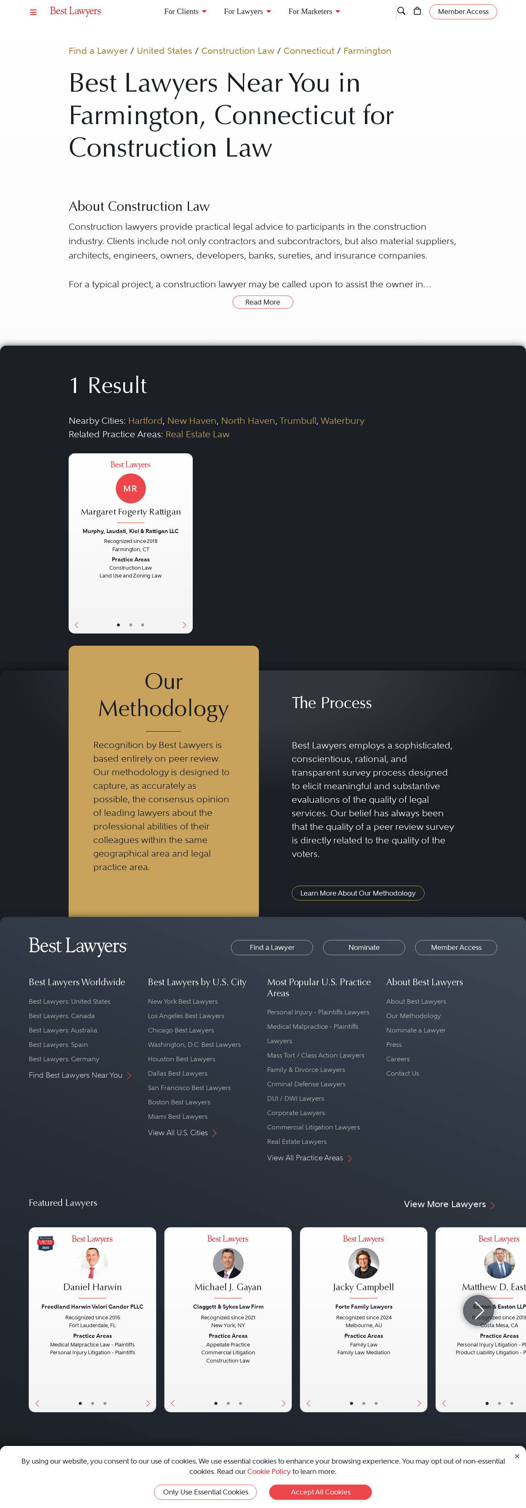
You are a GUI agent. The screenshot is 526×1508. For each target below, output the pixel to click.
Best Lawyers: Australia (63, 1030)
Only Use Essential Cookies (205, 1492)
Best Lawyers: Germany (64, 1059)
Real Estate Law (198, 434)
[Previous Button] (75, 543)
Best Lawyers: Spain (58, 1044)
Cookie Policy (269, 1471)
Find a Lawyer (98, 50)
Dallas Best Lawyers (178, 1073)
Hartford (145, 420)
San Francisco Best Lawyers (189, 1088)
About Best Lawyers (416, 1001)
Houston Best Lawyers (181, 1059)
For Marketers (310, 11)
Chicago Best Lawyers (181, 1030)
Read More (262, 302)
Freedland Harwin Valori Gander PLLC (92, 1306)
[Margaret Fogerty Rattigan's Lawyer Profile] (130, 492)
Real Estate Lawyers (297, 1141)
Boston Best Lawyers (179, 1102)
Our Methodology (413, 1016)
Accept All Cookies (321, 1492)
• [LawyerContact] (143, 624)
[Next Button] (186, 543)
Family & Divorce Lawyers (306, 1070)
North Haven (248, 420)
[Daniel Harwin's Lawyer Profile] (92, 1268)
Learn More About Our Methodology (358, 893)
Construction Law (238, 50)
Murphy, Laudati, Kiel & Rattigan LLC (131, 531)
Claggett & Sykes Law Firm (228, 1306)
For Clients (181, 11)
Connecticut (309, 50)
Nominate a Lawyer (416, 1030)
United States (164, 50)
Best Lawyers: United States (70, 1001)
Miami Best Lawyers (178, 1116)
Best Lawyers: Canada (62, 1016)
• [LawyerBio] (130, 624)
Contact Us (402, 1073)
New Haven (192, 420)
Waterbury (343, 420)
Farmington (368, 50)
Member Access (456, 947)
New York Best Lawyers (183, 1001)
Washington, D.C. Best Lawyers (194, 1044)
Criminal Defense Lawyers (306, 1084)
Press (394, 1044)
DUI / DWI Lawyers (295, 1098)
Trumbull (297, 420)
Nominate (364, 947)
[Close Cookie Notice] (517, 1455)
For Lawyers (243, 11)
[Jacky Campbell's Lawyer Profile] (363, 1268)
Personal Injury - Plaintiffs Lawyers (318, 1012)
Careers (398, 1059)
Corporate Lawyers (296, 1113)
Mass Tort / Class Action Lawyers (316, 1055)
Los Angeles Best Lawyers (186, 1016)
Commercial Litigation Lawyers (313, 1127)
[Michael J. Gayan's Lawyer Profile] (228, 1268)
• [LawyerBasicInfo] (118, 624)
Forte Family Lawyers (363, 1306)
